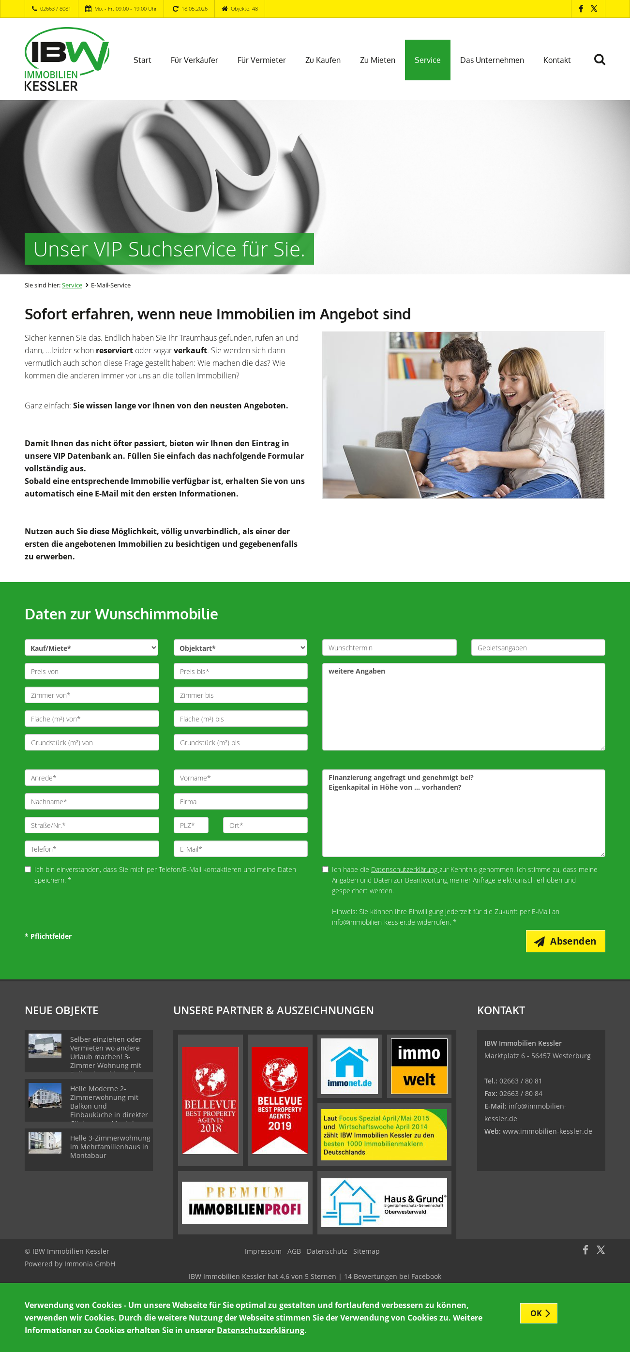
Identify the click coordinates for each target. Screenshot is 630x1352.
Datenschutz (327, 1251)
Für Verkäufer (194, 60)
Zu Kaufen (323, 60)
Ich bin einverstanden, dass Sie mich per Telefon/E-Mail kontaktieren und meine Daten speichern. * (160, 875)
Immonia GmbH (89, 1264)
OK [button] (536, 1313)
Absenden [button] (574, 941)
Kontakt (557, 60)
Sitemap (366, 1251)
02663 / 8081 (55, 8)
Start (142, 60)
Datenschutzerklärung (405, 869)
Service (428, 60)
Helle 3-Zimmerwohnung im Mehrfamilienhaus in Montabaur (110, 1147)
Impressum (263, 1251)
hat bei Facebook (315, 1276)
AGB (294, 1251)
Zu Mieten (377, 60)
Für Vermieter (262, 60)
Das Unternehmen (492, 60)
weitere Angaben (463, 707)
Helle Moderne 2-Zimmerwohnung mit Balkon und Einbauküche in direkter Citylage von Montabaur (109, 1106)
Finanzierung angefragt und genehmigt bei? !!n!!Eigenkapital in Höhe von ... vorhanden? (463, 813)
